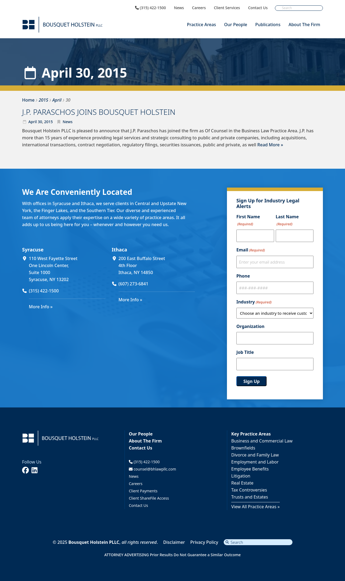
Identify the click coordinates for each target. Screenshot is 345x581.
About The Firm (304, 24)
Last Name (287, 220)
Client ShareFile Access (149, 498)
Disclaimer (174, 542)
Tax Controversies (249, 490)
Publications (267, 24)
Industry (253, 302)
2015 (48, 121)
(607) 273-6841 (134, 284)
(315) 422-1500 (150, 7)
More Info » (41, 307)
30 (40, 121)
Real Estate (242, 483)
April (32, 121)
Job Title (245, 352)
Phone (243, 276)
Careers (199, 7)
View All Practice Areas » (255, 507)
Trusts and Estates (249, 497)
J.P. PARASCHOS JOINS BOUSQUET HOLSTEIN (98, 112)
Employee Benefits (250, 469)
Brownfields (243, 448)
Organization (250, 326)
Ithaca (119, 249)
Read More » (270, 145)
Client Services (227, 7)
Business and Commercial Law (261, 441)
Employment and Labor (255, 462)
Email (250, 250)
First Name (248, 220)
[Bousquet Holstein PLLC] (62, 24)
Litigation (240, 476)
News (179, 7)
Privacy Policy (204, 542)
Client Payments (143, 490)
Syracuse (32, 249)
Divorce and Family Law (255, 455)
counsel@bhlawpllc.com (152, 469)
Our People (235, 24)
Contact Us (258, 7)
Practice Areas (201, 24)
